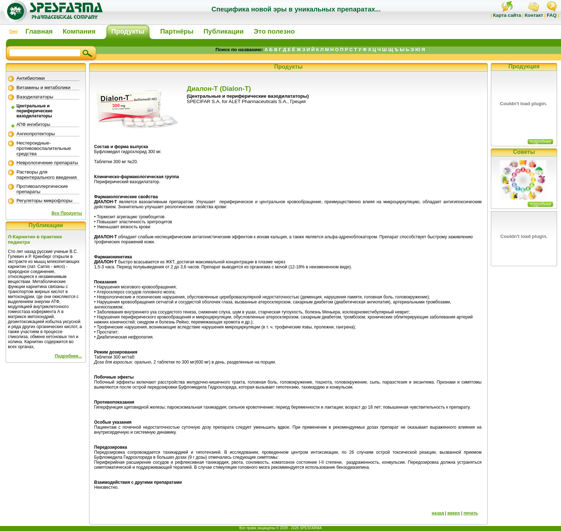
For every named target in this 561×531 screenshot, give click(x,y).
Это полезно (274, 31)
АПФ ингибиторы (33, 124)
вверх (454, 513)
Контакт (534, 15)
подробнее (540, 141)
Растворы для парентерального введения (46, 174)
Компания (79, 31)
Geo (13, 31)
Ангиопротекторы (35, 133)
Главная (39, 31)
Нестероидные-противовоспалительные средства (43, 148)
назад (438, 513)
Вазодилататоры (34, 96)
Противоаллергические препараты (42, 189)
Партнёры (177, 31)
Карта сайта (507, 15)
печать (470, 513)
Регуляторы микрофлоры (44, 200)
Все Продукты (67, 213)
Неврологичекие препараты (47, 162)
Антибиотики (30, 78)
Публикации (224, 31)
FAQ (551, 15)
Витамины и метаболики (43, 87)
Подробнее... (68, 356)
